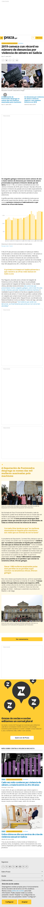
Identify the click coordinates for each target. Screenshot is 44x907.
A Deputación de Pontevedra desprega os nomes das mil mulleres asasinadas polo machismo (11, 99)
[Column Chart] (22, 227)
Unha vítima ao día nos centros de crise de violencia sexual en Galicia (21, 835)
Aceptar (25, 902)
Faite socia (39, 37)
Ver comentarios (22, 639)
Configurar (9, 902)
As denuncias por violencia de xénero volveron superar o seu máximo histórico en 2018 (34, 99)
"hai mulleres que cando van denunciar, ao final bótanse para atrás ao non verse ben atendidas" (20, 304)
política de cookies (18, 891)
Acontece (20, 43)
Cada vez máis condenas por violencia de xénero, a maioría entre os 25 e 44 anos (21, 783)
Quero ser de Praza (22, 738)
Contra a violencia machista (9, 43)
